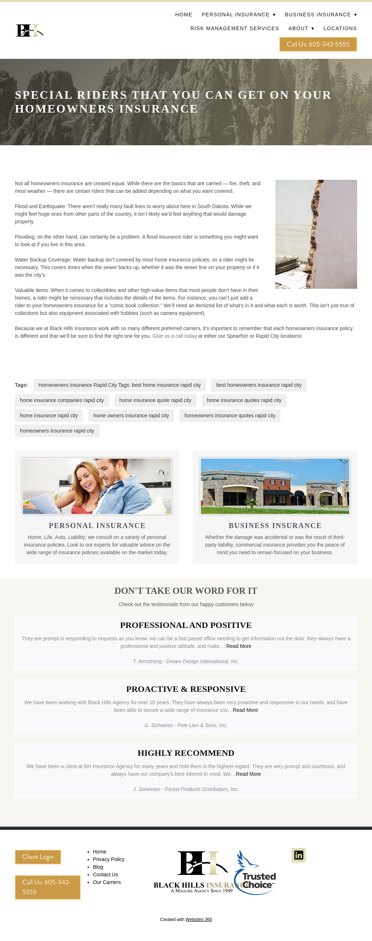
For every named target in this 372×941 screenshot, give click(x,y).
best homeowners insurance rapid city (259, 385)
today (190, 336)
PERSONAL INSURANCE (97, 526)
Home (184, 14)
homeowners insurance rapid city (57, 431)
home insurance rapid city (49, 415)
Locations (340, 28)
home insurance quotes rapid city (244, 400)
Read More (238, 646)
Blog (98, 867)
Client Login (38, 856)
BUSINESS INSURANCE (275, 526)
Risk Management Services (234, 28)
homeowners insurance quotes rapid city (230, 415)
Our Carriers (107, 882)
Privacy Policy (109, 859)
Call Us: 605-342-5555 (318, 44)
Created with (186, 919)
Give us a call (168, 336)
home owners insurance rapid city (131, 415)
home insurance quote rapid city (155, 400)
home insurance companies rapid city (62, 400)
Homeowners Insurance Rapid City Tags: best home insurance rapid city (120, 385)
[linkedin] (298, 855)
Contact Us (105, 874)
